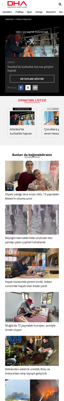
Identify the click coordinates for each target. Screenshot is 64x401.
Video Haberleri (24, 19)
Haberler (9, 19)
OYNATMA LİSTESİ (32, 100)
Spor (29, 12)
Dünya (38, 12)
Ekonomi (51, 12)
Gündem (7, 12)
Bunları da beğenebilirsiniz (32, 155)
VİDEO (11, 62)
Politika (19, 12)
